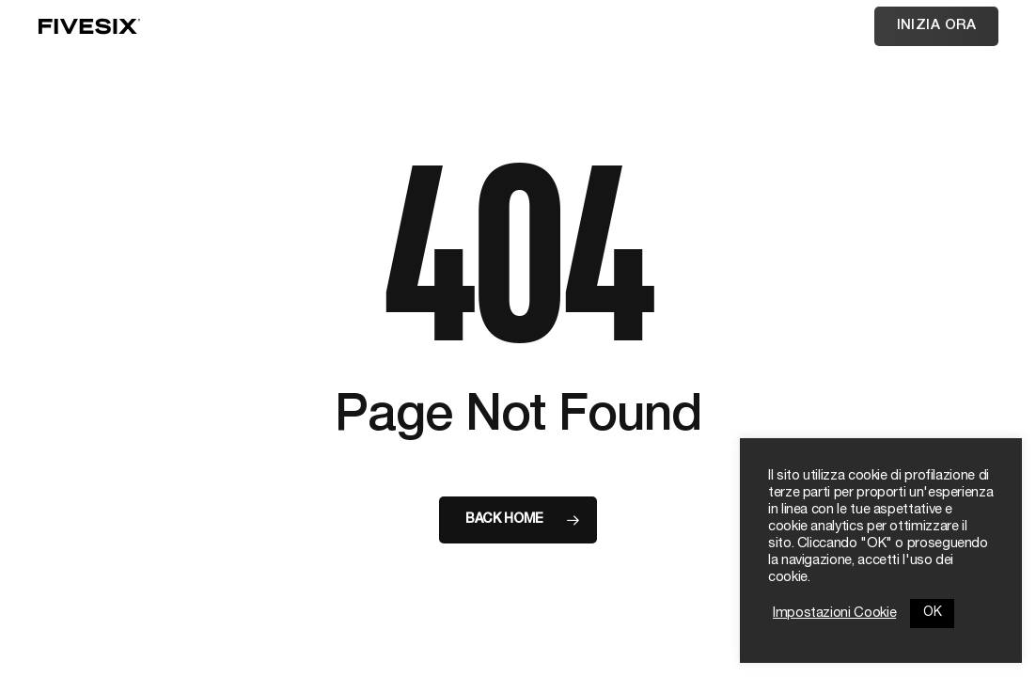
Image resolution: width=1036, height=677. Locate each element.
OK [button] (932, 613)
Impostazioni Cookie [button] (834, 614)
